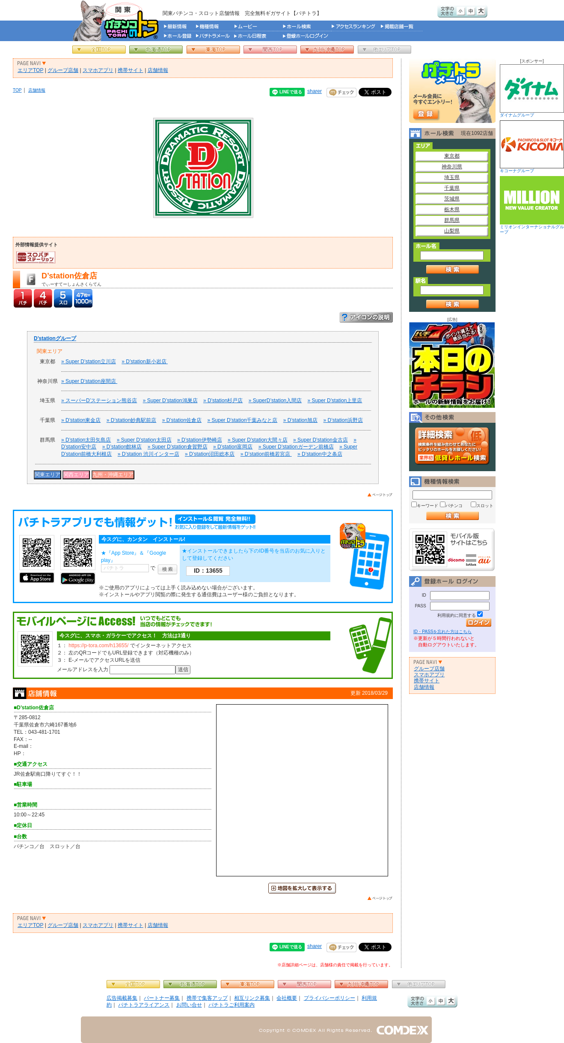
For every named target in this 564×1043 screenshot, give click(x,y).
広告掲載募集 (122, 998)
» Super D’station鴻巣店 (170, 400)
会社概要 (286, 998)
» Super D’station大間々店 (258, 440)
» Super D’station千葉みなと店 (243, 420)
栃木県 (452, 209)
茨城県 (452, 199)
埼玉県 (452, 177)
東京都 (452, 156)
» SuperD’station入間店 (275, 400)
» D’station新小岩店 (145, 362)
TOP (17, 90)
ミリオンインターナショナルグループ (532, 205)
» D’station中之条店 (319, 454)
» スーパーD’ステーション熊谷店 (99, 400)
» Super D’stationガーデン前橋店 (296, 447)
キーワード (427, 505)
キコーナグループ (532, 146)
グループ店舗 (62, 70)
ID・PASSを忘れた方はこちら (442, 631)
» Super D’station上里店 (335, 400)
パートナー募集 (162, 998)
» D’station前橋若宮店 (266, 454)
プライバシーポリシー (329, 998)
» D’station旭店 (300, 420)
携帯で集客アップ (207, 998)
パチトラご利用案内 (231, 1005)
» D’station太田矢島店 (86, 440)
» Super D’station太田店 (144, 440)
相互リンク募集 (252, 998)
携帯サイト (130, 70)
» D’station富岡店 (232, 447)
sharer (314, 91)
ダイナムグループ (532, 90)
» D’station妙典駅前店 (131, 420)
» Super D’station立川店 (88, 362)
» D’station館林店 (122, 447)
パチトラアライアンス (143, 1005)
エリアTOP (30, 70)
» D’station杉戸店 (223, 400)
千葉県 (452, 188)
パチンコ (454, 505)
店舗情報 (158, 70)
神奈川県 (452, 167)
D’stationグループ (55, 338)
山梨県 (452, 231)
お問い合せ (189, 1005)
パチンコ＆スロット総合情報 (117, 20)
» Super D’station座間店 (89, 381)
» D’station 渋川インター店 (148, 454)
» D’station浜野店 (343, 420)
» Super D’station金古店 (320, 440)
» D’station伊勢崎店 (199, 440)
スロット (484, 505)
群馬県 (452, 220)
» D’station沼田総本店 (210, 454)
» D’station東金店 (81, 420)
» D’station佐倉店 (182, 420)
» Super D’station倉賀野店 (178, 447)
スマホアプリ (98, 70)
